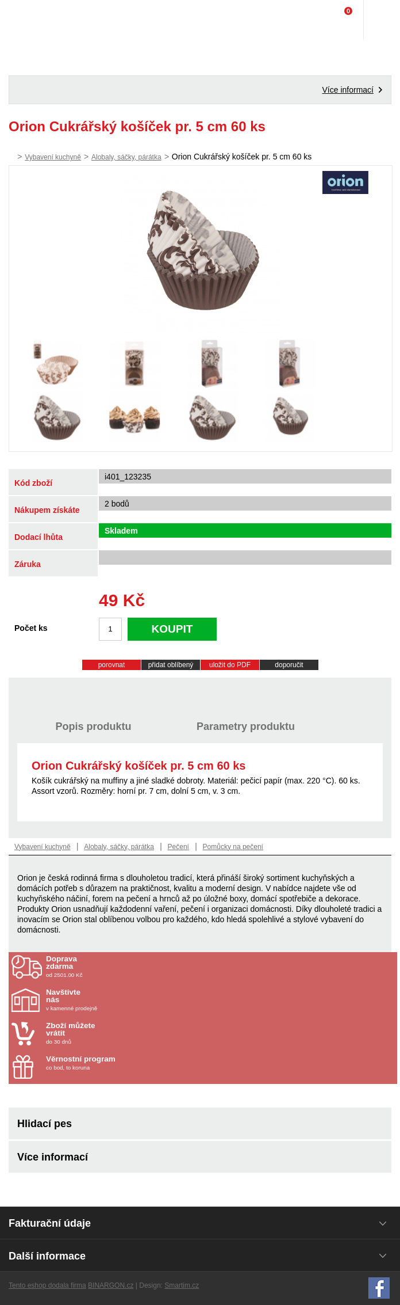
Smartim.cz (181, 1285)
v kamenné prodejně (113, 999)
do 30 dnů (113, 1033)
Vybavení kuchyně (53, 157)
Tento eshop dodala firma (47, 1285)
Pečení (178, 847)
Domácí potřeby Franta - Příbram (32, 20)
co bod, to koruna (113, 1063)
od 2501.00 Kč (220, 966)
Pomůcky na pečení (233, 847)
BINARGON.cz (110, 1285)
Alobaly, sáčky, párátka (126, 157)
